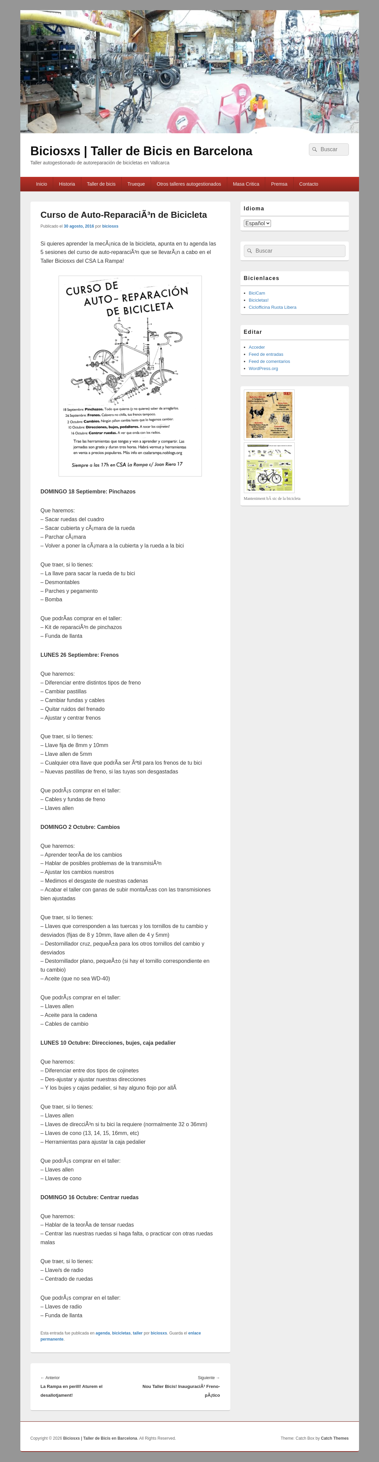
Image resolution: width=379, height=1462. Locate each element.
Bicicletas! (259, 300)
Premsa (279, 184)
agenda (103, 1333)
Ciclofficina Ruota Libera (273, 307)
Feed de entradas (266, 354)
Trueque (136, 184)
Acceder (257, 347)
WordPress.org (263, 368)
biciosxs (110, 226)
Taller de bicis (101, 184)
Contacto (308, 184)
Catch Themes (335, 1438)
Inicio (41, 184)
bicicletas (121, 1333)
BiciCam (257, 293)
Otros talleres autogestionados (189, 184)
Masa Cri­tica (246, 184)
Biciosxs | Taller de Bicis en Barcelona (141, 151)
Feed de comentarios (269, 361)
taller (138, 1333)
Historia (67, 184)
